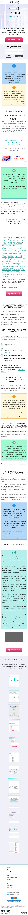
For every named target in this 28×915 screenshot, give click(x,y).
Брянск (4, 258)
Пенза (10, 261)
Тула (20, 256)
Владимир (5, 261)
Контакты (9, 887)
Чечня (20, 274)
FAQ (8, 875)
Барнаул (4, 255)
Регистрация (10, 871)
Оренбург (4, 263)
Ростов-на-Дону (11, 250)
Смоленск (13, 258)
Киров (9, 265)
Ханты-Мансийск (14, 268)
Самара (4, 250)
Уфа (17, 250)
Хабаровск (22, 255)
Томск (21, 268)
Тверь (21, 260)
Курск (9, 256)
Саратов (4, 253)
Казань (20, 242)
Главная (4, 148)
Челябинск (16, 248)
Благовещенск (9, 271)
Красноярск (22, 250)
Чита (3, 271)
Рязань (19, 258)
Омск (21, 248)
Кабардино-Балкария (8, 245)
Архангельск (5, 268)
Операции (9, 883)
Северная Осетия (17, 243)
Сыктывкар (5, 266)
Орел (12, 256)
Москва (16, 239)
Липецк (17, 256)
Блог (7, 148)
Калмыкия (18, 247)
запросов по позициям (19, 497)
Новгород (16, 260)
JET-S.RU (7, 70)
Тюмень (9, 253)
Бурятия (23, 269)
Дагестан (4, 243)
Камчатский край (7, 274)
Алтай (9, 269)
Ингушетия (15, 274)
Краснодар (21, 252)
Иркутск (16, 255)
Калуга (8, 258)
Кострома (5, 265)
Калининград (5, 260)
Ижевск (20, 253)
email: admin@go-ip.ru (14, 21)
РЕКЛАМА (17, 81)
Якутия (10, 243)
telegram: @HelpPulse (14, 23)
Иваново (17, 263)
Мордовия (15, 261)
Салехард (15, 242)
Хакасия (17, 269)
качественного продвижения (9, 321)
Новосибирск (12, 240)
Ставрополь (11, 247)
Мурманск (12, 266)
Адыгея (10, 248)
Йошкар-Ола (11, 263)
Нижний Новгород (7, 242)
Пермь (4, 252)
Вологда (22, 266)
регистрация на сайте (14, 39)
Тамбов (23, 258)
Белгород (4, 256)
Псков (11, 260)
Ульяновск (10, 255)
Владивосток (5, 273)
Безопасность (10, 885)
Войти (19, 56)
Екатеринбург (20, 240)
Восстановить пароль (12, 877)
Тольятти (14, 253)
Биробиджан (17, 271)
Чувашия (20, 261)
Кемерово (5, 269)
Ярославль (5, 276)
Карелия (17, 266)
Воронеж (8, 252)
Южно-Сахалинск (20, 273)
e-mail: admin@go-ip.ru (14, 892)
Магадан (12, 273)
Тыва (13, 269)
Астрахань (5, 248)
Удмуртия (14, 265)
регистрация (15, 294)
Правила (9, 879)
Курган (20, 265)
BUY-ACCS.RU (6, 91)
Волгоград (14, 252)
